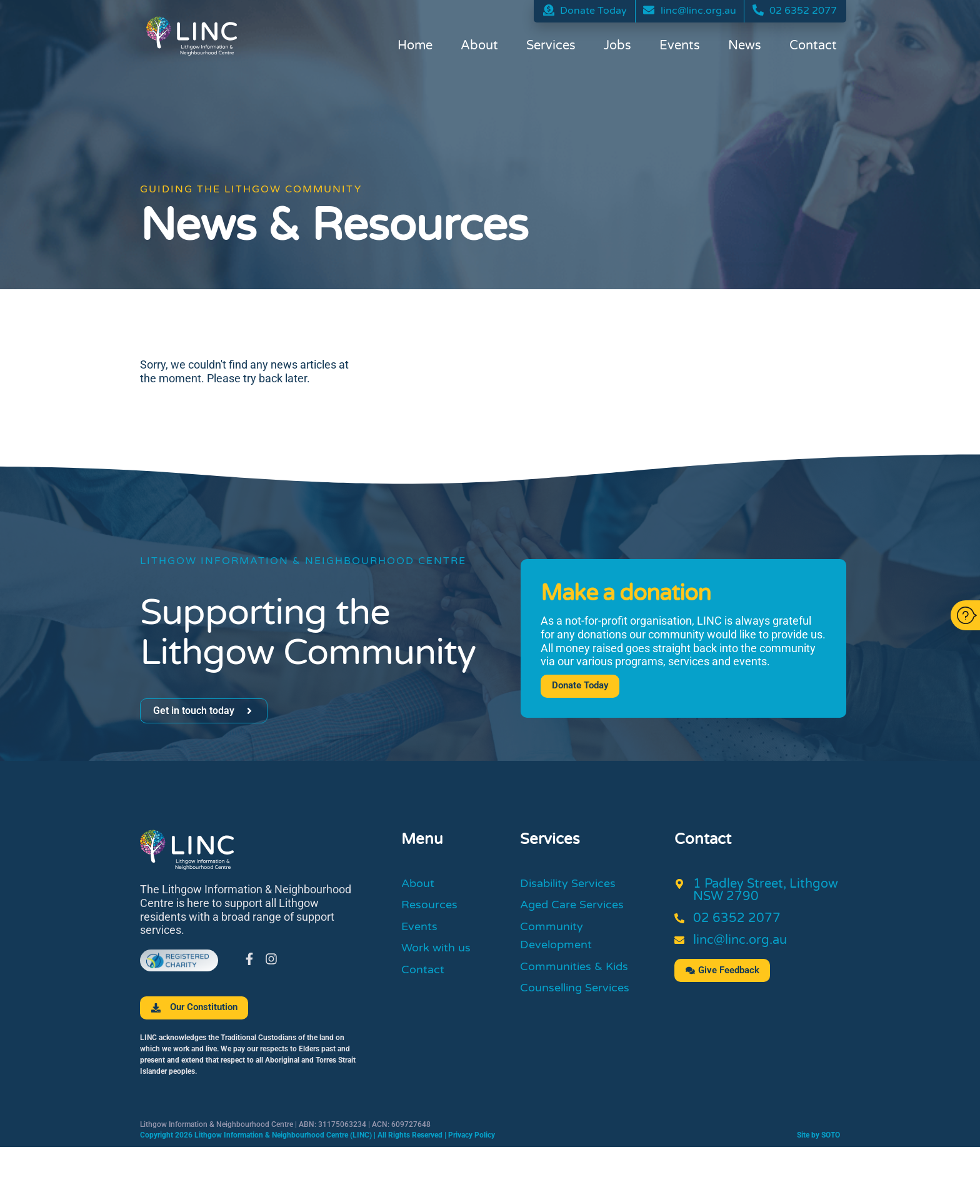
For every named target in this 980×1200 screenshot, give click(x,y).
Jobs (617, 46)
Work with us (439, 953)
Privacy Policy (471, 1135)
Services (551, 46)
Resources (432, 907)
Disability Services (574, 884)
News (744, 46)
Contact (813, 46)
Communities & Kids (579, 973)
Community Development (559, 940)
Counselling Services (581, 996)
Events (679, 46)
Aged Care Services (578, 907)
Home (415, 46)
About (479, 46)
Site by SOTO (818, 1135)
